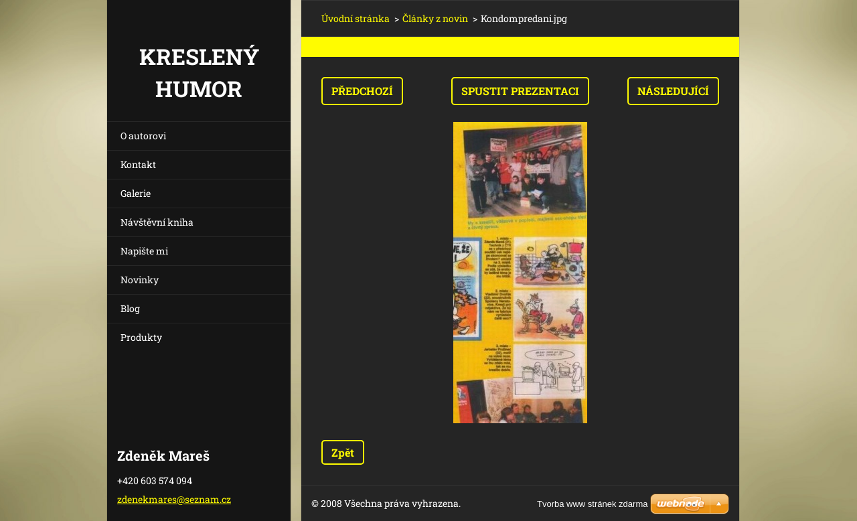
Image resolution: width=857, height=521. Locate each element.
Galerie (136, 193)
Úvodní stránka (355, 18)
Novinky (140, 279)
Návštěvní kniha (157, 222)
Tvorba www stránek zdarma (592, 504)
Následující (673, 91)
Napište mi (144, 250)
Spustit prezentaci (520, 91)
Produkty (141, 337)
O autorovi (143, 135)
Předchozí (362, 91)
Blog (130, 308)
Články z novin (435, 18)
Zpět (342, 452)
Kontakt (138, 164)
